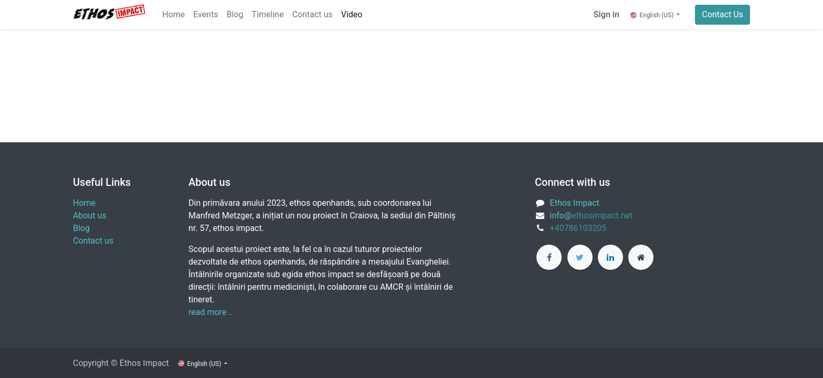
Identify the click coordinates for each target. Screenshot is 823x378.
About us (90, 215)
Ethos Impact (574, 203)
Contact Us (722, 14)
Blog (81, 228)
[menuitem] (173, 14)
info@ (561, 215)
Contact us (93, 241)
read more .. (210, 312)
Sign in (606, 14)
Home (84, 203)
